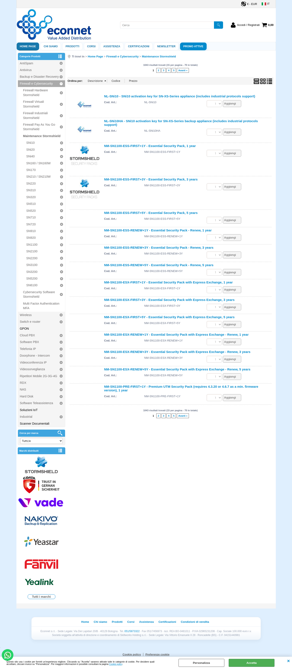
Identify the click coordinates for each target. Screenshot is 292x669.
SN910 (31, 231)
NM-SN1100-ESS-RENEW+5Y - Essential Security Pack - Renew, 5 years (159, 265)
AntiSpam (26, 63)
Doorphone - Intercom (35, 355)
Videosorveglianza (32, 369)
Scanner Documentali (34, 423)
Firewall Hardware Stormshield (35, 92)
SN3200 (32, 272)
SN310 (31, 190)
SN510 (31, 204)
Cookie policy (115, 664)
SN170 (31, 170)
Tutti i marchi (41, 596)
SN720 (31, 224)
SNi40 (30, 156)
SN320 (31, 197)
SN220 (31, 183)
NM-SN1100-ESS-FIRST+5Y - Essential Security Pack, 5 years (151, 213)
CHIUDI (288, 661)
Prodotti (72, 46)
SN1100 (32, 244)
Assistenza (146, 621)
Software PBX (29, 342)
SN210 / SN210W (38, 176)
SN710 (31, 217)
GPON (24, 328)
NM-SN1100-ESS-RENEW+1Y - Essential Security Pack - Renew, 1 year (158, 230)
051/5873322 (132, 631)
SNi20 (30, 149)
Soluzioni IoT (29, 410)
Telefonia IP (28, 349)
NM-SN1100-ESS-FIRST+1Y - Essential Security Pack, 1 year (150, 146)
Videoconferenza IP (33, 362)
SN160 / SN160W (38, 163)
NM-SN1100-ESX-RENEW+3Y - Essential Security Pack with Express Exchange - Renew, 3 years (177, 352)
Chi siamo (51, 46)
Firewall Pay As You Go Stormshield (39, 127)
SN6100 (32, 285)
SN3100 (32, 265)
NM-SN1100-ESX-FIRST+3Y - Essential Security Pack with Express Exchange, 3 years (169, 300)
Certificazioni (138, 46)
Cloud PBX (27, 335)
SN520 (31, 210)
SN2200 (32, 258)
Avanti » (182, 70)
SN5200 (32, 278)
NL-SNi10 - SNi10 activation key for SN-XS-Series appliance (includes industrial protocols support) (179, 96)
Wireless (26, 315)
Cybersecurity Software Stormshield (39, 294)
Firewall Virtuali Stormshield (33, 104)
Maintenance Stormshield (42, 136)
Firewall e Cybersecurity (36, 83)
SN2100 (32, 251)
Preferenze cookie (157, 654)
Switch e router (30, 321)
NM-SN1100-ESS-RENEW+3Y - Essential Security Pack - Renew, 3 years (159, 247)
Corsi (91, 46)
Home (85, 621)
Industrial (26, 416)
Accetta (251, 662)
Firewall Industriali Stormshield (35, 115)
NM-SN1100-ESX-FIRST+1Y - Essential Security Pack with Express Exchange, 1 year (168, 282)
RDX (23, 382)
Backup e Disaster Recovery (39, 76)
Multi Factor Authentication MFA (41, 306)
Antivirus (26, 70)
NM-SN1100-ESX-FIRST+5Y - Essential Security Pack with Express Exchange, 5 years (169, 317)
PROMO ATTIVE (193, 46)
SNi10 (30, 142)
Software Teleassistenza (36, 403)
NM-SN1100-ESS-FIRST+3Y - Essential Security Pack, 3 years (151, 179)
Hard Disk (27, 396)
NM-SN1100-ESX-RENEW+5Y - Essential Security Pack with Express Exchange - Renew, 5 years (177, 369)
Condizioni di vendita (195, 621)
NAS (23, 389)
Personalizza (201, 662)
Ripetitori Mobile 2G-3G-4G (38, 376)
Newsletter (166, 46)
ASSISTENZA (111, 46)
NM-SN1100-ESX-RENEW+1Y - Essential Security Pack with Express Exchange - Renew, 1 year (176, 334)
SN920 (31, 237)
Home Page (28, 46)
